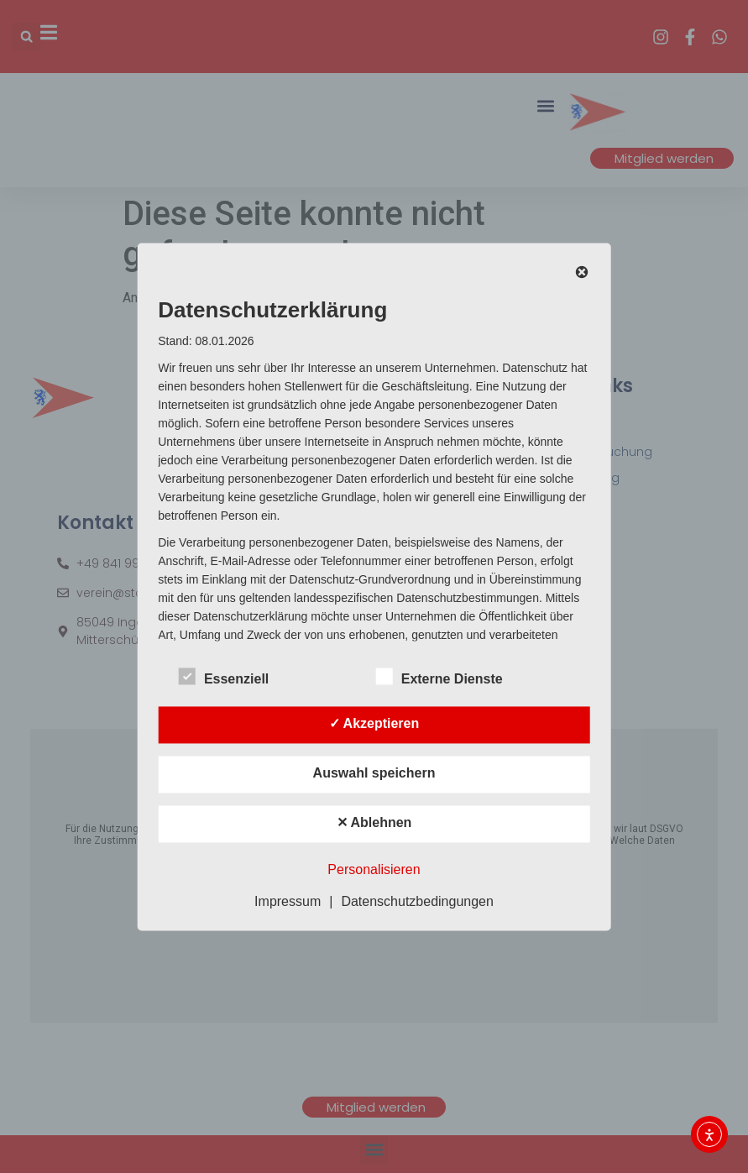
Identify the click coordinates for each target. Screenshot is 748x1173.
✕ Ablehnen (374, 822)
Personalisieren (373, 869)
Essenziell (224, 676)
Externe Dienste (439, 676)
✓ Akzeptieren (374, 723)
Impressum (287, 901)
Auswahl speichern (374, 773)
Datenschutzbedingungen (417, 901)
